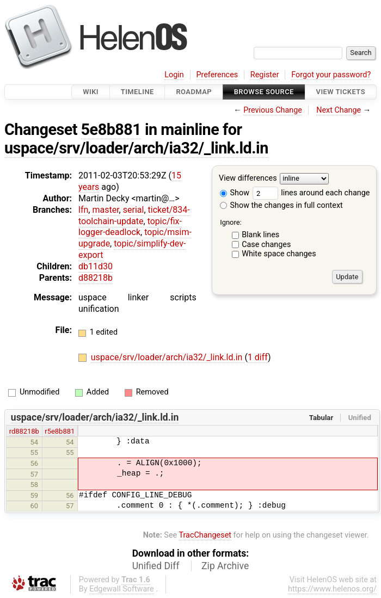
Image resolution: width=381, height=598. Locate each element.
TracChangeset (205, 535)
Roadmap (194, 92)
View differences (248, 178)
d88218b (95, 278)
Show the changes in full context (281, 205)
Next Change (338, 110)
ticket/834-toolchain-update (134, 215)
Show (234, 193)
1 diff (258, 357)
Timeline (137, 92)
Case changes (266, 244)
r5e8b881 (60, 431)
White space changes (279, 253)
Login (174, 74)
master (105, 210)
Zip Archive (225, 565)
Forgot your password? (331, 74)
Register (264, 74)
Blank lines (260, 234)
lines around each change (311, 193)
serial (133, 210)
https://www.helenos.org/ (332, 589)
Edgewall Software (121, 589)
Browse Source (264, 92)
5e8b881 (111, 129)
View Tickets (340, 92)
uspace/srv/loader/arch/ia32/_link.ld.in (136, 148)
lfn (83, 210)
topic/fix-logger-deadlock (130, 227)
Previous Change (272, 110)
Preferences (217, 74)
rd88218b (24, 431)
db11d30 (95, 266)
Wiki (91, 92)
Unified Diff (156, 565)
